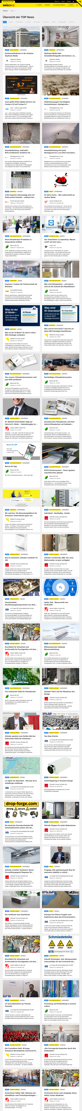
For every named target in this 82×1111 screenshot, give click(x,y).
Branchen (47, 5)
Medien (54, 22)
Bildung (11, 22)
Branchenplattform (8, 1)
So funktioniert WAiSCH (59, 5)
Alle (5, 22)
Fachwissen (36, 22)
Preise (63, 1)
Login (71, 5)
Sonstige (71, 22)
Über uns (57, 1)
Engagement (19, 22)
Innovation (46, 22)
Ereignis (28, 22)
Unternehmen (62, 22)
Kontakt (69, 1)
